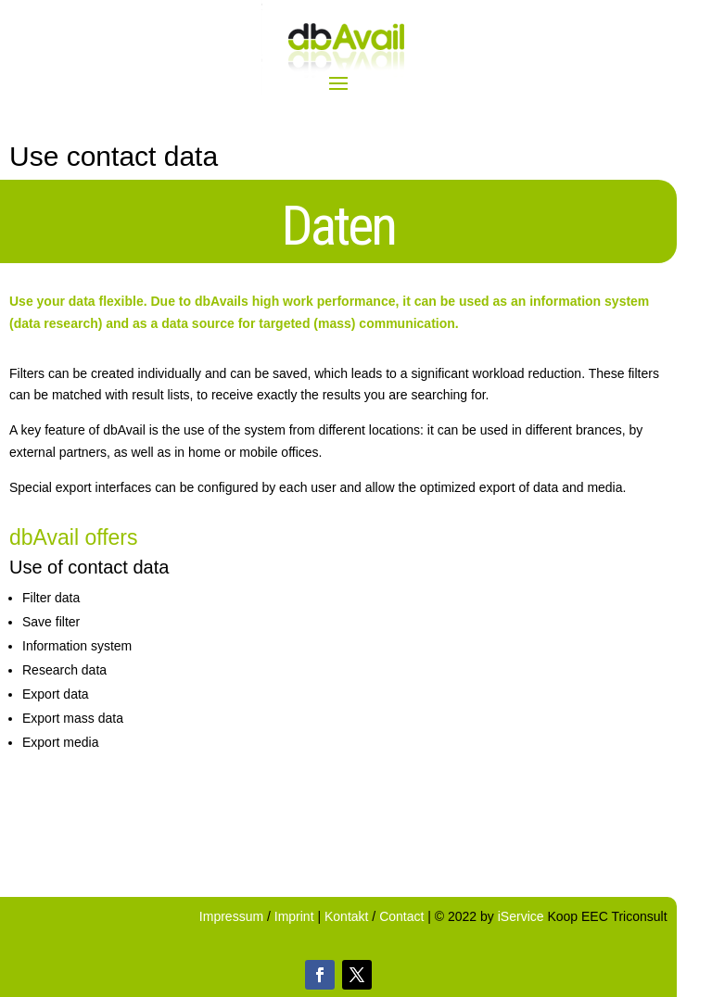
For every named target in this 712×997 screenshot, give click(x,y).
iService (521, 916)
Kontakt (346, 916)
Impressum (233, 916)
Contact (401, 916)
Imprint (296, 916)
